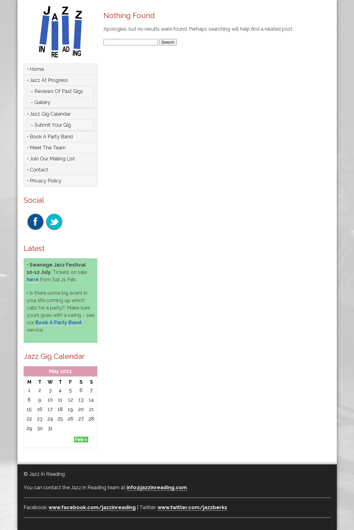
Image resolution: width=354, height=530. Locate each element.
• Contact (37, 170)
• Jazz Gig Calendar (49, 114)
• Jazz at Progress (47, 80)
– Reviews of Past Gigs (56, 91)
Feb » (81, 439)
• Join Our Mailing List (51, 159)
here (33, 279)
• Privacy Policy (44, 181)
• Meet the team (46, 148)
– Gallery (40, 102)
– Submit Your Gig (50, 125)
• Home (35, 69)
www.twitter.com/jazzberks (192, 507)
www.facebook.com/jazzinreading (92, 507)
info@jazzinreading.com (156, 487)
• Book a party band (50, 137)
